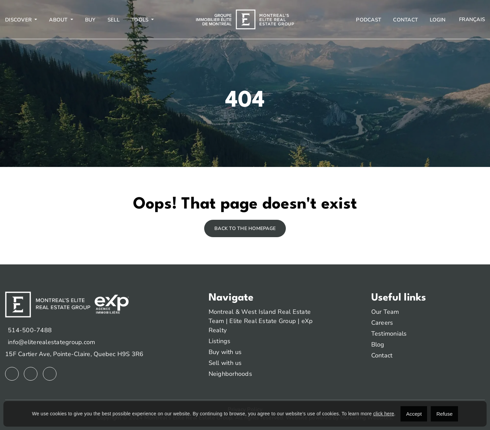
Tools (140, 19)
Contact (405, 19)
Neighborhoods (230, 374)
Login (437, 19)
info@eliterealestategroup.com (51, 342)
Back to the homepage (245, 228)
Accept (414, 414)
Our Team (385, 312)
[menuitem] (471, 20)
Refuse (444, 414)
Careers (382, 323)
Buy (90, 19)
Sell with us (225, 363)
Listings (220, 341)
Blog (378, 344)
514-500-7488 (30, 330)
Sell (113, 19)
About (59, 19)
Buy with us (225, 352)
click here (383, 413)
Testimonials (389, 333)
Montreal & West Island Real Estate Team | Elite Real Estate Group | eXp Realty (261, 321)
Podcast (368, 19)
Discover (19, 19)
